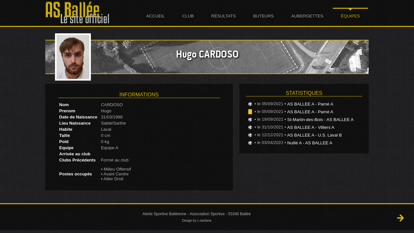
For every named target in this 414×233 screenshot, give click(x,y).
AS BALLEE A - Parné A (310, 104)
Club (188, 16)
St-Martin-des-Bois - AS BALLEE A (320, 119)
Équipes (350, 16)
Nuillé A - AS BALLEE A (309, 142)
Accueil (155, 16)
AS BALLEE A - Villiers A (310, 127)
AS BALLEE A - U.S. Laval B (314, 135)
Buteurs (263, 16)
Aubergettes (307, 16)
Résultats (223, 16)
